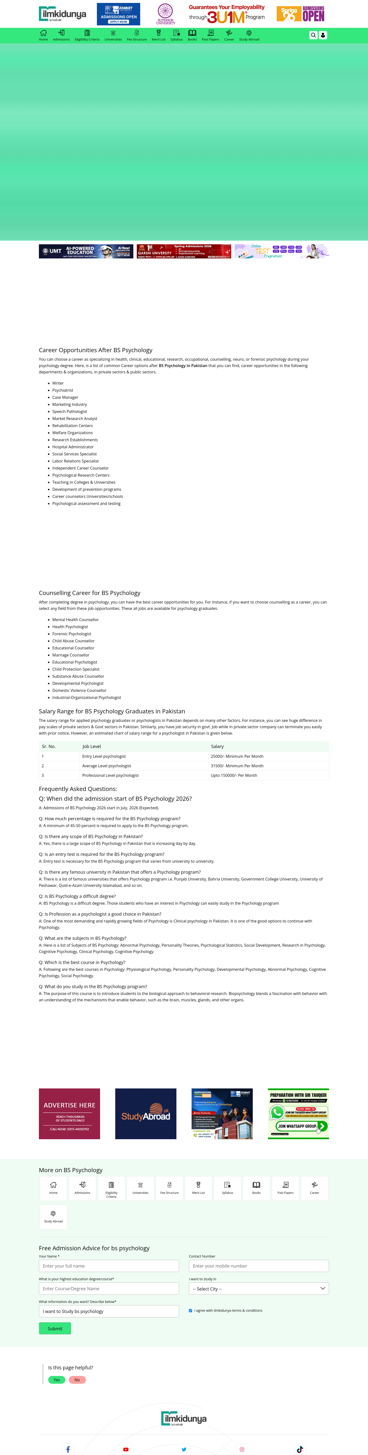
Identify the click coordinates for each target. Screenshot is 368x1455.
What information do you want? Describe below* (77, 1161)
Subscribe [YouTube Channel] (126, 1344)
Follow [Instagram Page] (242, 1344)
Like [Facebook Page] (68, 1344)
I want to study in (202, 1139)
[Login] (323, 35)
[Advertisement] (184, 156)
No (77, 1239)
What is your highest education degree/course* (76, 1139)
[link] (122, 14)
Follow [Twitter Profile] (184, 1344)
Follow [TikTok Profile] (300, 1344)
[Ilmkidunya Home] (66, 14)
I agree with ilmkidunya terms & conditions (228, 1170)
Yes (57, 1239)
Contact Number (202, 1116)
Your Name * (49, 1116)
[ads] (69, 973)
